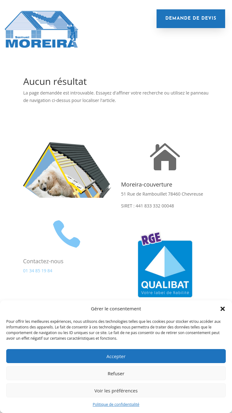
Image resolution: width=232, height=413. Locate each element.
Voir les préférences (116, 390)
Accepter (115, 356)
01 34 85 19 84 (37, 270)
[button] (223, 309)
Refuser (116, 373)
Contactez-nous (43, 261)
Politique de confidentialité (116, 404)
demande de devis (190, 18)
